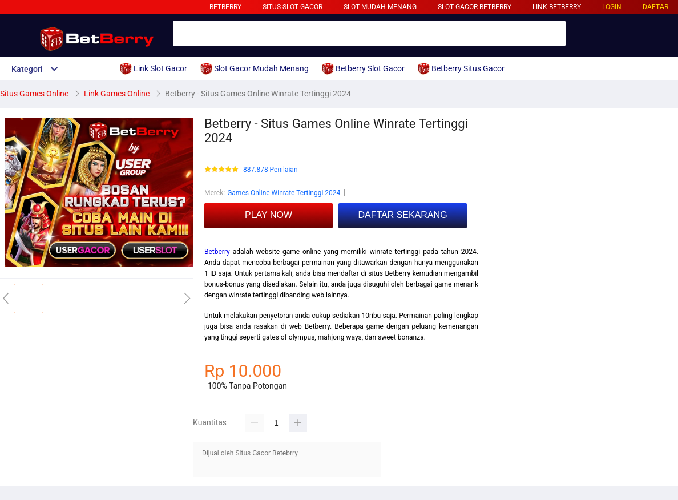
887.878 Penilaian (270, 170)
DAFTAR (655, 7)
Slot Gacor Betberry (474, 7)
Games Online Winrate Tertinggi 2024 (283, 193)
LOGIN (612, 7)
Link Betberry (556, 7)
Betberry (225, 7)
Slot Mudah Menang (380, 7)
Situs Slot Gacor (292, 7)
